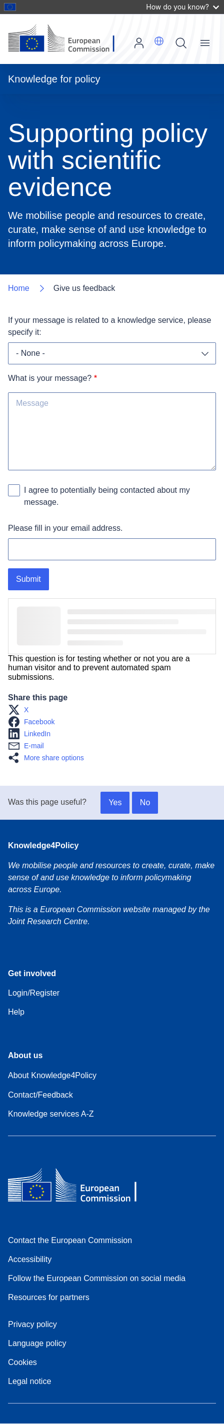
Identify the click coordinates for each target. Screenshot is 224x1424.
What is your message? (50, 378)
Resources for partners (49, 1297)
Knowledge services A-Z (51, 1114)
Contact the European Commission (70, 1240)
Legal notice (29, 1381)
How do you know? (182, 6)
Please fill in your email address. (65, 528)
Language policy (37, 1343)
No (145, 802)
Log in (139, 43)
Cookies (22, 1362)
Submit (28, 579)
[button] (159, 41)
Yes (115, 802)
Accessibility (30, 1259)
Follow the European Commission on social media (97, 1278)
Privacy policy (32, 1324)
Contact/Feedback (40, 1095)
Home (19, 288)
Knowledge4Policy (43, 845)
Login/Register (34, 993)
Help (16, 1012)
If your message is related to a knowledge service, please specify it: (111, 326)
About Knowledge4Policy (52, 1075)
